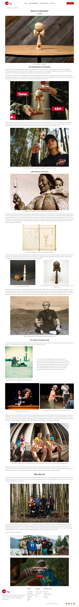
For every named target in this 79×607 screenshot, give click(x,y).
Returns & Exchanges (48, 594)
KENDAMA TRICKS (44, 3)
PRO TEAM (52, 3)
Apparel (28, 599)
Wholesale (46, 596)
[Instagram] (66, 603)
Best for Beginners (30, 594)
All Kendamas (29, 591)
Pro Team (37, 594)
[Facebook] (74, 603)
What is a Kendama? (39, 591)
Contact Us (46, 597)
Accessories (29, 596)
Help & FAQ (46, 591)
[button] (70, 3)
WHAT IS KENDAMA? (33, 3)
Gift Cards (29, 597)
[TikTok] (71, 603)
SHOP (25, 3)
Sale (28, 600)
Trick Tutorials (38, 593)
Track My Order (47, 593)
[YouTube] (69, 603)
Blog (36, 596)
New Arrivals (29, 593)
